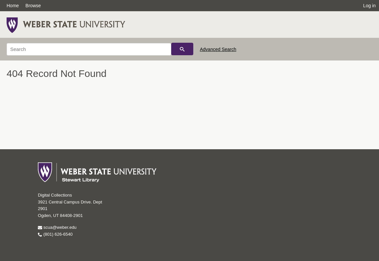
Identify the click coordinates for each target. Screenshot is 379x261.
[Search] (89, 49)
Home (13, 5)
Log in (369, 5)
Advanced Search (218, 49)
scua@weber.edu (57, 227)
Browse (33, 5)
